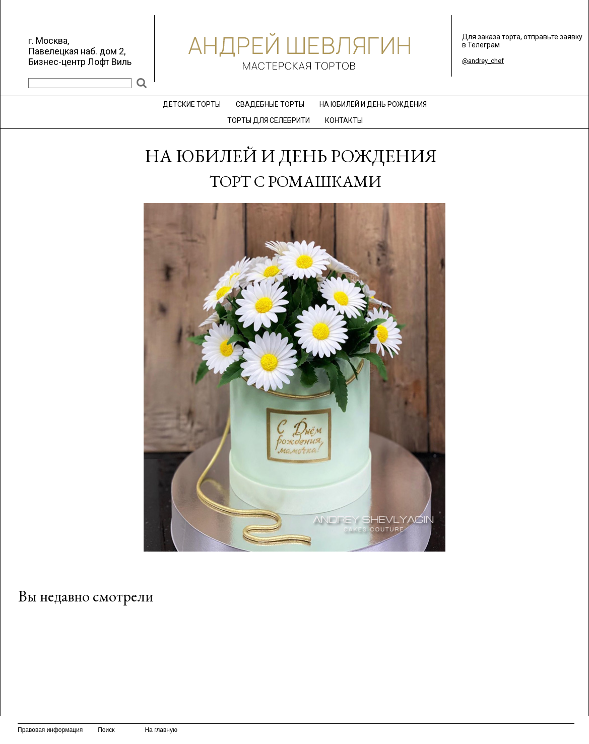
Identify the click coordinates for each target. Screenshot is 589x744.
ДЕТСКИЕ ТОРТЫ (192, 104)
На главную (161, 729)
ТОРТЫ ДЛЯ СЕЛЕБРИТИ (268, 120)
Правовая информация (50, 729)
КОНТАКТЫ (344, 120)
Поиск (106, 729)
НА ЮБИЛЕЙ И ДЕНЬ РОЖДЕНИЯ (373, 104)
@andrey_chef (483, 60)
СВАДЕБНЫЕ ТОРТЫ (270, 104)
